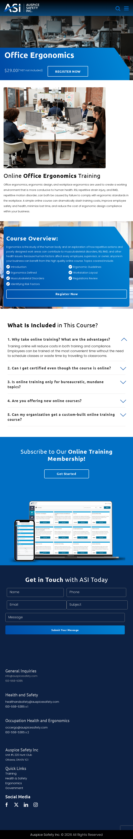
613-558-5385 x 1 (16, 707)
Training (10, 774)
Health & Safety (16, 778)
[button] (66, 337)
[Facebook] (6, 805)
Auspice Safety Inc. (45, 834)
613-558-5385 (14, 681)
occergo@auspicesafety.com (26, 727)
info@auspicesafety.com (21, 676)
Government (14, 788)
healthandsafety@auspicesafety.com (32, 702)
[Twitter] (16, 805)
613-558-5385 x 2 (17, 732)
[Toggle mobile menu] (126, 8)
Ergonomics (13, 783)
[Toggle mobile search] (117, 8)
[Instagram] (35, 805)
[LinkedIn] (26, 805)
